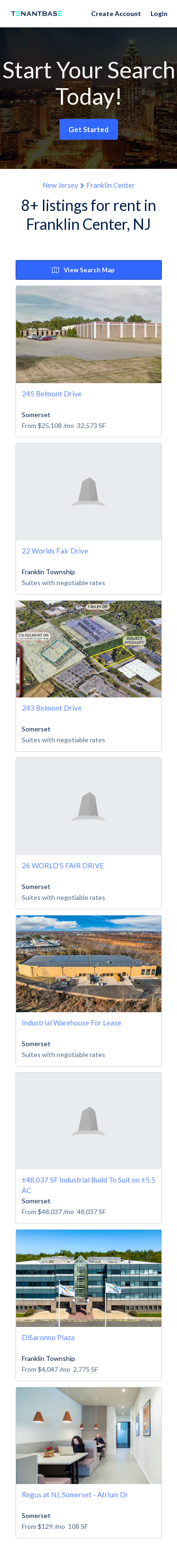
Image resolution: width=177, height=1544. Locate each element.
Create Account (116, 13)
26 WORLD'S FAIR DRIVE (63, 865)
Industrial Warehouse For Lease (71, 1022)
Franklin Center (110, 185)
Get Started (88, 129)
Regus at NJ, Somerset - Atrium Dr (75, 1494)
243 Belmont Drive (52, 708)
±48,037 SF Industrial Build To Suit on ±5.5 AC (88, 1184)
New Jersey (60, 185)
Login (159, 13)
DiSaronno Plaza (48, 1337)
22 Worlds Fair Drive (55, 550)
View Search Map (83, 270)
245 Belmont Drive (52, 393)
